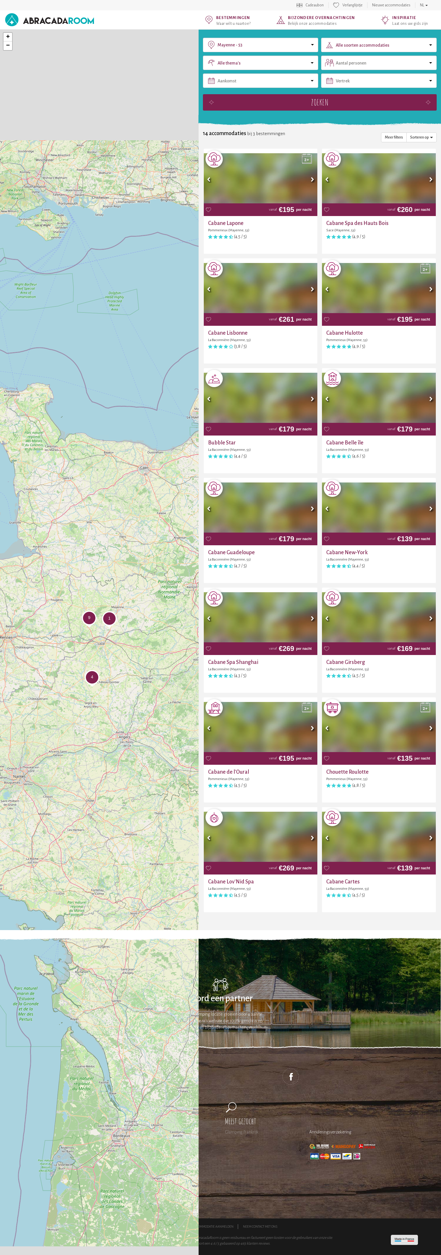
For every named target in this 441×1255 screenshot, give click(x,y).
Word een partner (220, 998)
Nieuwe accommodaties (391, 5)
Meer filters (394, 137)
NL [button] (424, 5)
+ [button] (8, 37)
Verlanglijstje (352, 5)
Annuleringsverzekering (330, 1132)
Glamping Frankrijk (242, 1132)
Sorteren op (421, 137)
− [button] (8, 45)
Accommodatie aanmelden (212, 1226)
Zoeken (320, 102)
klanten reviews (258, 1243)
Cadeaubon (315, 5)
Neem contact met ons (260, 1226)
